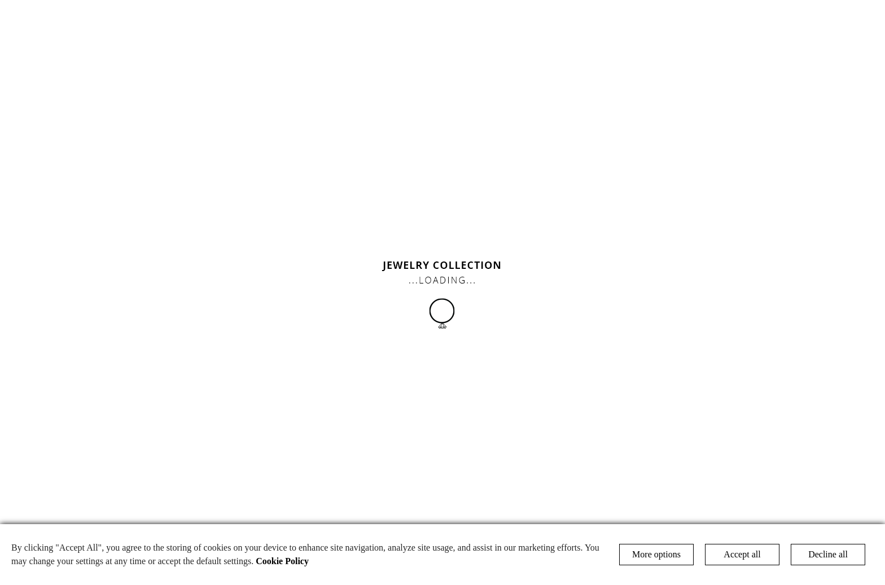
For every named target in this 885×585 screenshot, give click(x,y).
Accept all (742, 554)
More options (656, 554)
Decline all (828, 554)
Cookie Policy (282, 561)
